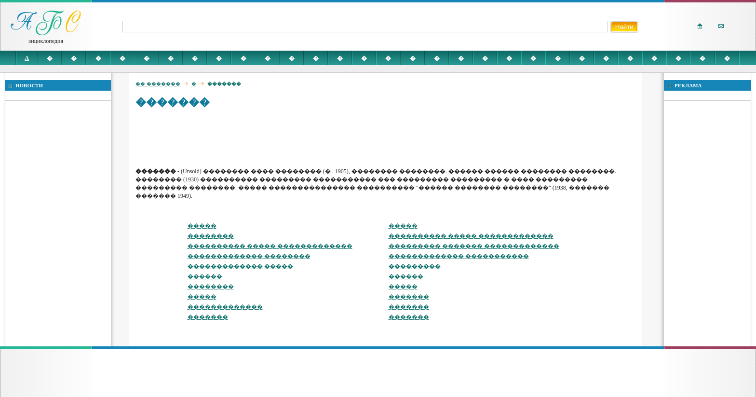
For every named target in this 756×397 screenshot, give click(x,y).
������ (205, 276)
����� (202, 225)
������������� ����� (240, 266)
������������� (225, 306)
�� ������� (157, 83)
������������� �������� (249, 256)
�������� (211, 236)
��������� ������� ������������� (474, 246)
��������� (415, 266)
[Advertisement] (310, 137)
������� (409, 296)
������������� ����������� (459, 256)
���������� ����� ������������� (471, 236)
